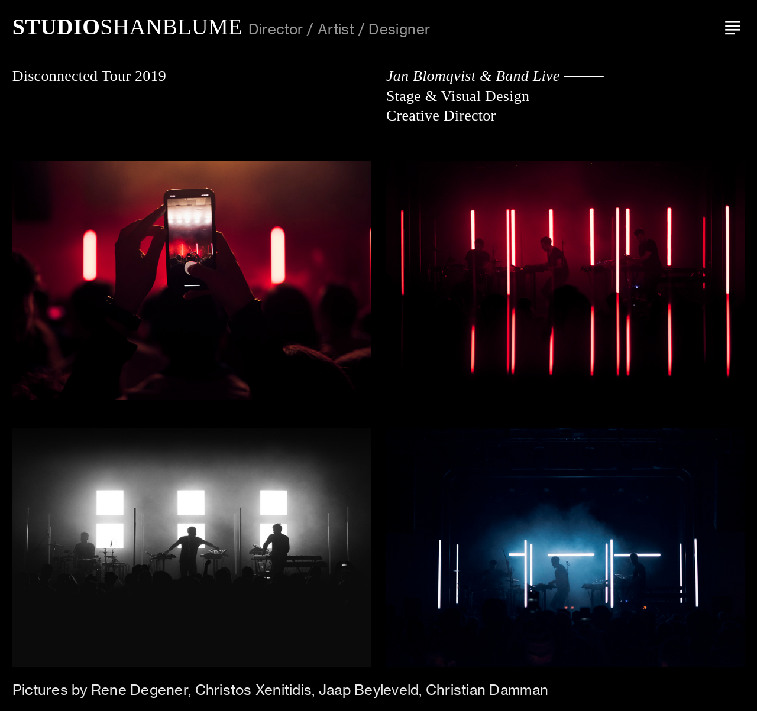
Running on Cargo (744, 647)
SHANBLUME (127, 26)
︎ (733, 26)
